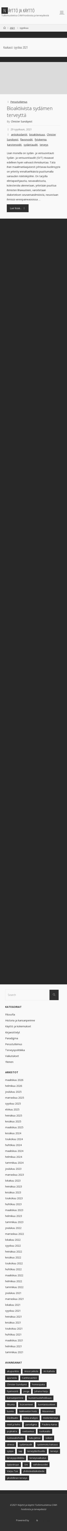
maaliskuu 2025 (14, 1127)
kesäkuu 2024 (13, 1133)
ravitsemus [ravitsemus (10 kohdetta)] (28, 1431)
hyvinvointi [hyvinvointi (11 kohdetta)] (12, 1391)
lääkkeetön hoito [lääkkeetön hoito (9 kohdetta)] (28, 1411)
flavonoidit (26, 139)
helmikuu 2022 (13, 1281)
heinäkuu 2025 (13, 1115)
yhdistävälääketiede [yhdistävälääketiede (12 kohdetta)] (33, 1471)
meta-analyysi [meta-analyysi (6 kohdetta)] (30, 1417)
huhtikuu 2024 (13, 1145)
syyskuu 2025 (13, 1103)
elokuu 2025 (12, 1109)
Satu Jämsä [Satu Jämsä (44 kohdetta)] (34, 1437)
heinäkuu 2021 (13, 1316)
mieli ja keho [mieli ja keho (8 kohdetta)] (13, 1424)
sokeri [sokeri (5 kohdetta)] (49, 1437)
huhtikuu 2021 (13, 1334)
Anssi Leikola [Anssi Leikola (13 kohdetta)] (31, 1371)
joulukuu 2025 (13, 1091)
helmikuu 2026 (13, 1086)
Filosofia (10, 1014)
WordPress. (44, 1520)
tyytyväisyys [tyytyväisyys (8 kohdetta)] (13, 1464)
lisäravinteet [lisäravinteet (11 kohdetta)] (26, 1404)
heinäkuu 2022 (13, 1251)
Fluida (32, 1520)
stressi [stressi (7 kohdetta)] (10, 1444)
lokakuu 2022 (13, 1239)
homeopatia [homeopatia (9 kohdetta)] (38, 1384)
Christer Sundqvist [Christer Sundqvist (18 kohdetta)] (17, 1384)
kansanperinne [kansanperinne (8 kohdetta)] (15, 1397)
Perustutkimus (18, 101)
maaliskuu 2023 (14, 1210)
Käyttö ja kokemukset (18, 1026)
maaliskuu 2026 (14, 1080)
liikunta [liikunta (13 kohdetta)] (11, 1404)
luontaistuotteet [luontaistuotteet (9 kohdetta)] (46, 1404)
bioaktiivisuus (37, 134)
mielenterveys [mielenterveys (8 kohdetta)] (50, 1417)
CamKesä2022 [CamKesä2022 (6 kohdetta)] (29, 1377)
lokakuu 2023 (13, 1180)
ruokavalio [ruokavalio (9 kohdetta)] (44, 1431)
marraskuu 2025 (14, 1097)
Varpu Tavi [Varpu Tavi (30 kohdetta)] (12, 1471)
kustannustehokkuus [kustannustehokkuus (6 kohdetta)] (40, 1397)
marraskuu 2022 (14, 1234)
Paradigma (11, 1038)
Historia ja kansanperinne (20, 1020)
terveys (44, 144)
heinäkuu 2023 (13, 1186)
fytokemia (40, 139)
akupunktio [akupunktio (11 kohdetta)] (13, 1371)
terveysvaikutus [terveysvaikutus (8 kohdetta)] (37, 1457)
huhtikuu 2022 (13, 1269)
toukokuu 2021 (14, 1328)
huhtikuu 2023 (13, 1204)
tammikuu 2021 (14, 1352)
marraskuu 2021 (14, 1299)
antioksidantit (19, 134)
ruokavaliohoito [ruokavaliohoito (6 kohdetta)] (15, 1437)
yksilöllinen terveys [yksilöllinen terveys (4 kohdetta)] (17, 1478)
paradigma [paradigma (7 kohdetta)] (31, 1424)
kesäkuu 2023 (13, 1192)
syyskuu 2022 (13, 1245)
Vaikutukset (12, 1056)
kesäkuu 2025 (13, 1121)
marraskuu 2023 (14, 1174)
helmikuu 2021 (13, 1346)
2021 (12, 27)
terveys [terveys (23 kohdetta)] (54, 1451)
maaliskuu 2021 (14, 1340)
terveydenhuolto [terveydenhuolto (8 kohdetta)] (36, 1451)
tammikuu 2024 (14, 1162)
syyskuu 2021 (13, 1310)
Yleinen (9, 1062)
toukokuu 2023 (14, 1198)
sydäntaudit (31, 144)
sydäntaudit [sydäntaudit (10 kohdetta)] (25, 1444)
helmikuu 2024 (13, 1156)
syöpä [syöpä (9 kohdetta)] (10, 1451)
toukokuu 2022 (14, 1263)
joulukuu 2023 (13, 1168)
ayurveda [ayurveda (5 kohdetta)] (12, 1377)
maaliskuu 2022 (14, 1275)
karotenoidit (14, 144)
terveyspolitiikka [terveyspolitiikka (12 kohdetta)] (15, 1457)
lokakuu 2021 (13, 1304)
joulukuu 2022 (13, 1228)
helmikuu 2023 (13, 1216)
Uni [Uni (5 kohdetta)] (26, 1464)
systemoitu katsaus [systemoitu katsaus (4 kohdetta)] (47, 1444)
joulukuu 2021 (13, 1293)
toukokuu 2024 (14, 1139)
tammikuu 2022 (14, 1287)
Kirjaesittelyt (12, 1032)
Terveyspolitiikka (15, 1050)
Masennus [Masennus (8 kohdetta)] (48, 1411)
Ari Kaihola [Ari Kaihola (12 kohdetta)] (49, 1371)
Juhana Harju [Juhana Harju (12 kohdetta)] (41, 1391)
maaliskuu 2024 (14, 1151)
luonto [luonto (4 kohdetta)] (10, 1411)
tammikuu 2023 (14, 1222)
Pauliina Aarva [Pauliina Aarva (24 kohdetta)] (49, 1424)
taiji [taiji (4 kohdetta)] (20, 1451)
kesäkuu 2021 (13, 1322)
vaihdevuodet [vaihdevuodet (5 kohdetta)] (40, 1464)
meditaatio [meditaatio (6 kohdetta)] (12, 1417)
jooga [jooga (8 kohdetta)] (26, 1391)
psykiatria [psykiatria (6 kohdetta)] (12, 1431)
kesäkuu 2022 (13, 1257)
